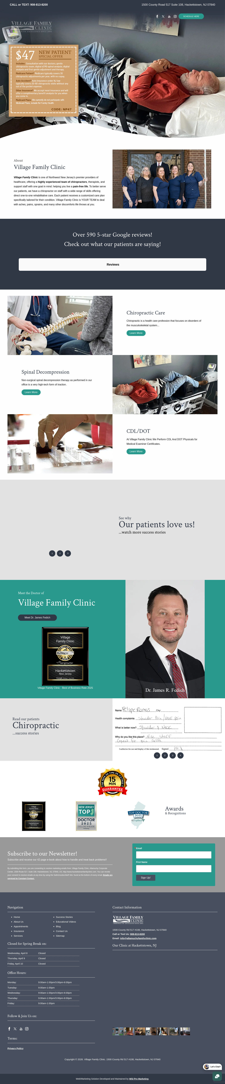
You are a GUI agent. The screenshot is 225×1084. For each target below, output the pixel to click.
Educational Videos (144, 32)
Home (45, 32)
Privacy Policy (15, 1048)
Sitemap (60, 935)
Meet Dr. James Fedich (37, 617)
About (58, 32)
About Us (18, 921)
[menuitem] (46, 32)
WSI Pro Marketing (139, 1079)
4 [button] (180, 755)
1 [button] (52, 553)
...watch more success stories (142, 532)
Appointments (21, 926)
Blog (58, 926)
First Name (141, 862)
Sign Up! (145, 877)
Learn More (136, 333)
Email (139, 848)
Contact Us (170, 32)
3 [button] (67, 553)
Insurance (75, 32)
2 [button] (59, 553)
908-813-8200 (39, 4)
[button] (18, 273)
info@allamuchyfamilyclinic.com (138, 938)
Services (92, 32)
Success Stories (115, 32)
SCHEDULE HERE (191, 16)
